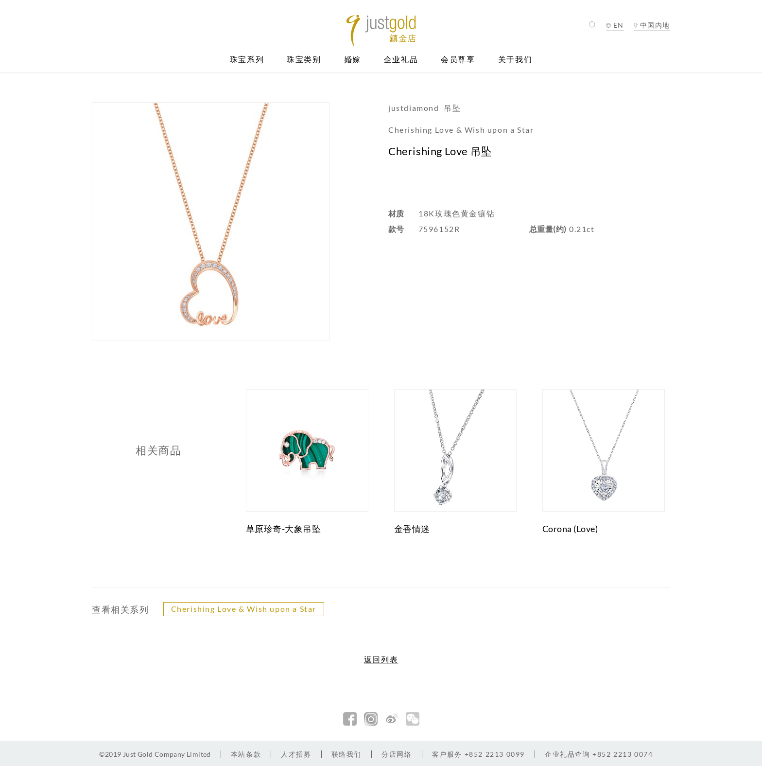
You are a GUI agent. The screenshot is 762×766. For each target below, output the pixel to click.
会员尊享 (458, 59)
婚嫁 (352, 59)
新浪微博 (391, 719)
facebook (350, 719)
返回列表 (381, 659)
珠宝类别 (304, 59)
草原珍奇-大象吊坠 (283, 528)
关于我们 (515, 59)
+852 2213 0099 (478, 754)
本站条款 (246, 754)
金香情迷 (412, 528)
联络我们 (346, 754)
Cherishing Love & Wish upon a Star (243, 608)
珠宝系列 (247, 59)
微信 (412, 719)
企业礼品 (401, 59)
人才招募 (296, 754)
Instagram (371, 719)
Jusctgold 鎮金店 (381, 31)
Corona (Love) (570, 528)
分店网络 (396, 754)
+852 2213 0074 (599, 754)
